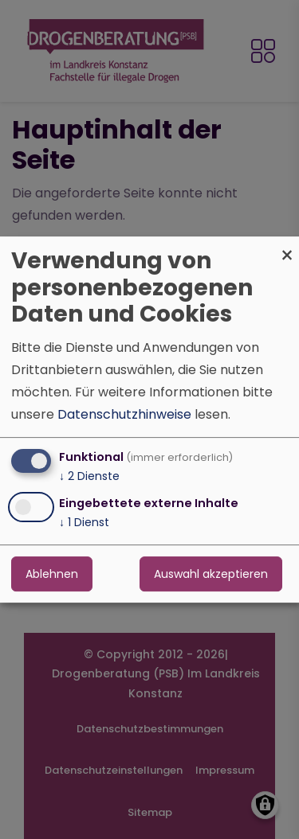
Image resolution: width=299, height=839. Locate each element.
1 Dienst (84, 522)
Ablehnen (52, 574)
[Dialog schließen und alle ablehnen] (287, 246)
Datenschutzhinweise (124, 414)
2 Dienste (89, 476)
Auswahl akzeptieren (211, 574)
